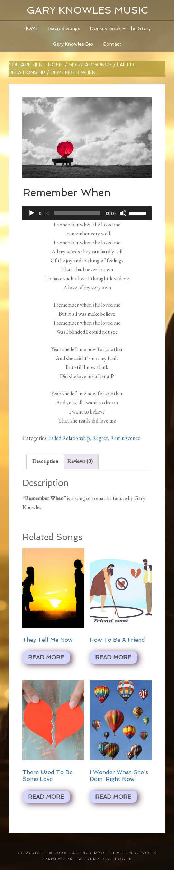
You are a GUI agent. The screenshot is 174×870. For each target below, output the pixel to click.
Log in (123, 859)
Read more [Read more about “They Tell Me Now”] (46, 657)
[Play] (31, 213)
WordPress (94, 859)
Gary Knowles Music (87, 10)
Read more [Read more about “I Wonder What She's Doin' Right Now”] (113, 796)
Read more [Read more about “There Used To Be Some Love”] (46, 796)
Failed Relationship (69, 438)
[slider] (77, 213)
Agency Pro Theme (97, 853)
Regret (100, 438)
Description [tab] (45, 461)
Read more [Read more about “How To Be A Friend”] (113, 657)
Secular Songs (90, 64)
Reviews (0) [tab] (80, 461)
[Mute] (123, 213)
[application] (87, 213)
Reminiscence (125, 438)
